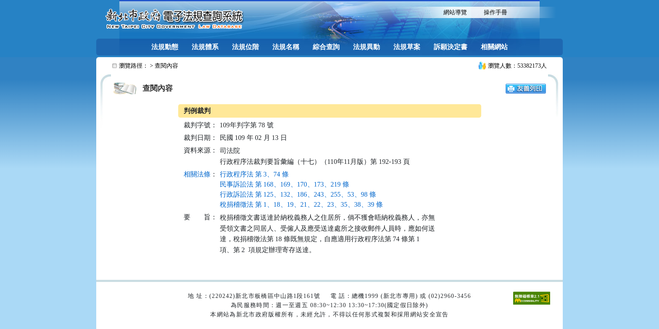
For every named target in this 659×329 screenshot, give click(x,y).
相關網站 (494, 46)
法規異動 (366, 46)
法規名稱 (285, 46)
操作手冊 (495, 12)
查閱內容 (166, 66)
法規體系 (205, 46)
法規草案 (406, 46)
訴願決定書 (450, 46)
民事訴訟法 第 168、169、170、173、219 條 (284, 184)
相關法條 (197, 174)
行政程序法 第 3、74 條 (254, 174)
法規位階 (245, 46)
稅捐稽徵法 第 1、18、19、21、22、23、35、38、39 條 (301, 204)
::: (427, 11)
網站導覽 (455, 12)
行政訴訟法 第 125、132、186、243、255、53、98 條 (298, 194)
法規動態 (164, 46)
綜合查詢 (326, 46)
